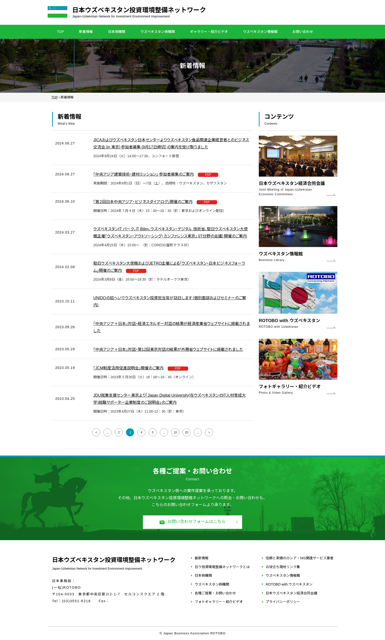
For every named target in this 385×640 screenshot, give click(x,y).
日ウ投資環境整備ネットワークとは (222, 567)
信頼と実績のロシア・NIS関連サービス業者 (299, 558)
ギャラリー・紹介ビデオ (209, 32)
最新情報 (201, 558)
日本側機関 (116, 32)
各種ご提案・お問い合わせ (215, 593)
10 (175, 432)
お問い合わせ (302, 32)
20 (186, 432)
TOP (60, 32)
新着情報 (86, 32)
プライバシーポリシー (283, 602)
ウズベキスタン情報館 (260, 32)
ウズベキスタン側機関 (157, 32)
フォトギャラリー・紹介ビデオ (219, 602)
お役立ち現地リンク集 (283, 567)
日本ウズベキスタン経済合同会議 (291, 593)
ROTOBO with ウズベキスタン (289, 584)
